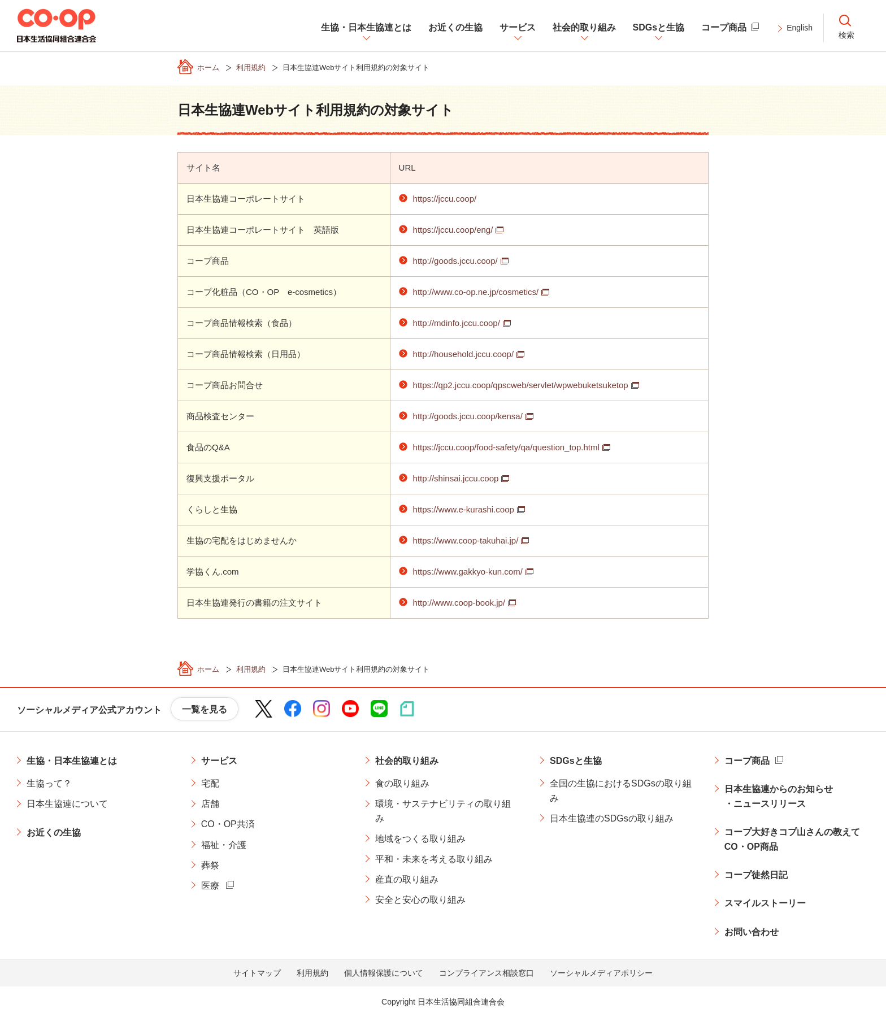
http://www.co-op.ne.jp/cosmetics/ (476, 292)
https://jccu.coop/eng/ (453, 229)
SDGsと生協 (576, 761)
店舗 (210, 804)
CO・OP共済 (228, 824)
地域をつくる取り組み (420, 839)
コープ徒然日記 (756, 875)
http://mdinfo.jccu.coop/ (456, 323)
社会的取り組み (406, 761)
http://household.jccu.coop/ (463, 354)
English (800, 27)
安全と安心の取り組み (420, 900)
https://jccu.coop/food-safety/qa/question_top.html (506, 447)
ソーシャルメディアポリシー (601, 972)
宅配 (210, 783)
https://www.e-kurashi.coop (463, 509)
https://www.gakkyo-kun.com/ (468, 571)
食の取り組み (402, 783)
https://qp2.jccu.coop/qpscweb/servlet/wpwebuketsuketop (520, 385)
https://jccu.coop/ (445, 198)
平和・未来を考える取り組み (434, 859)
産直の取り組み (406, 879)
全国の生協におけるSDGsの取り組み (621, 791)
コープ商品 (747, 761)
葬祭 (210, 865)
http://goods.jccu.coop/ (455, 261)
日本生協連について (67, 804)
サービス (219, 761)
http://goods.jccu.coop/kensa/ (468, 416)
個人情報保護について (383, 972)
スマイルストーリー (765, 903)
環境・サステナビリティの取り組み (443, 811)
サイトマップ (257, 972)
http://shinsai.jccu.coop (456, 478)
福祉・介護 (223, 845)
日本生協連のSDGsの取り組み (612, 818)
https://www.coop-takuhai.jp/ (466, 540)
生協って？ (49, 783)
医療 (210, 885)
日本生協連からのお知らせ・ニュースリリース (778, 796)
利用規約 (312, 972)
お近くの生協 (54, 832)
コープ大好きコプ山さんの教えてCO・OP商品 (792, 839)
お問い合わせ (751, 932)
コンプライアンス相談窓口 (486, 972)
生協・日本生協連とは (72, 761)
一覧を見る (204, 709)
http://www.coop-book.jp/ (459, 602)
